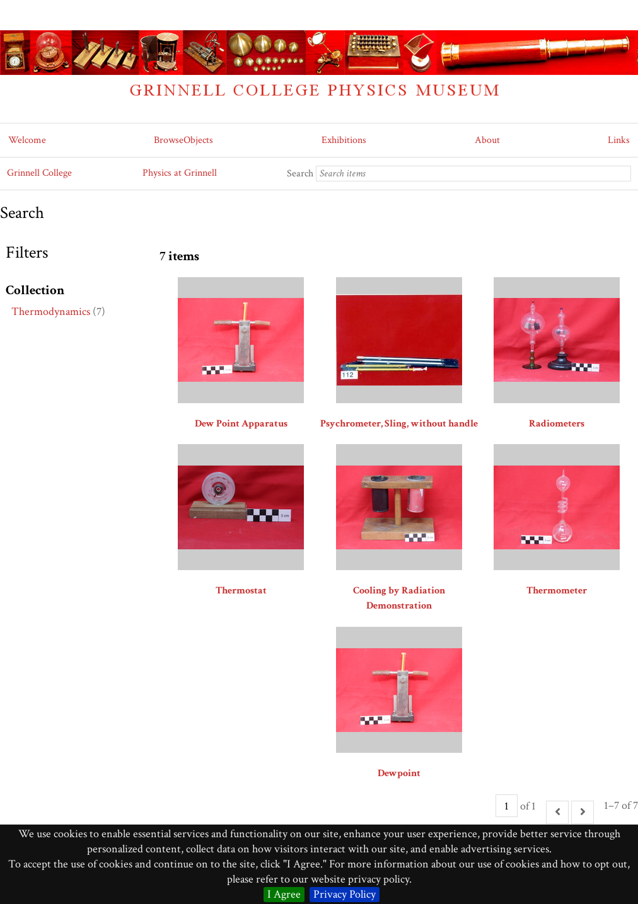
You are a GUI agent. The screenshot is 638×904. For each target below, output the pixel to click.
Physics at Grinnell (179, 173)
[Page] (507, 805)
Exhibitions (344, 140)
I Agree (284, 894)
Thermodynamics (50, 311)
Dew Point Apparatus (241, 423)
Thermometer (556, 590)
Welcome (27, 140)
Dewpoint (399, 773)
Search (300, 173)
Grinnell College (39, 173)
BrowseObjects (183, 140)
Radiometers (556, 423)
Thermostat (241, 590)
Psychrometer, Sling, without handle (399, 423)
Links (619, 140)
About (487, 140)
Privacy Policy (344, 894)
